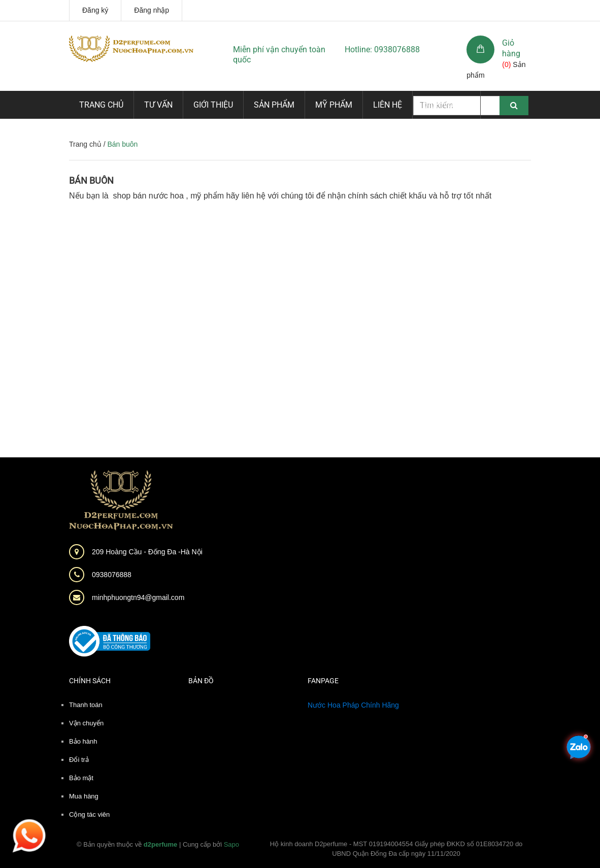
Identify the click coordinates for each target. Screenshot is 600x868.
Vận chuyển (86, 723)
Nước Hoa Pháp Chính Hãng (353, 705)
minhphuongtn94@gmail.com (138, 597)
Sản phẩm (274, 105)
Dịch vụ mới (446, 105)
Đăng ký (95, 10)
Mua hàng (83, 796)
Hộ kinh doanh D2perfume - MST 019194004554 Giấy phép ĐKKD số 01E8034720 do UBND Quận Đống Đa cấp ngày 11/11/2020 (396, 849)
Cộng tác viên (89, 814)
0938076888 (111, 575)
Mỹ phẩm (333, 105)
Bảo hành (83, 741)
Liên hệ (387, 105)
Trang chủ (101, 105)
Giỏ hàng (511, 48)
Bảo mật (81, 778)
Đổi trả (79, 759)
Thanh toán (86, 705)
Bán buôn (91, 180)
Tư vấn (158, 105)
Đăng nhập (151, 10)
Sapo (231, 844)
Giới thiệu (213, 105)
